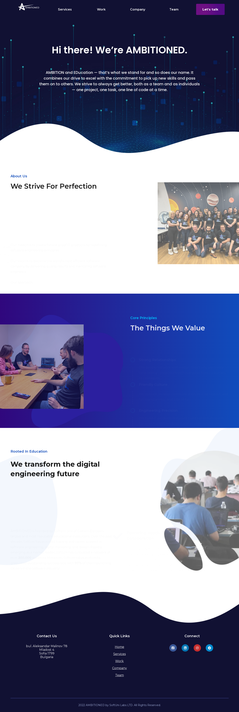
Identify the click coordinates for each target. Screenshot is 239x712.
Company (137, 9)
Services (65, 9)
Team (174, 9)
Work (101, 9)
